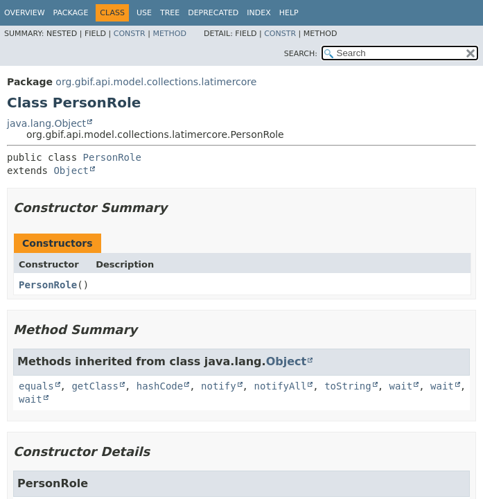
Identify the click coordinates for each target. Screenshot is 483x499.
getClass (94, 386)
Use (144, 12)
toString (347, 386)
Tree (169, 12)
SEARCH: (300, 53)
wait (400, 386)
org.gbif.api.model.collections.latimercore (155, 81)
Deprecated (213, 12)
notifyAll (280, 386)
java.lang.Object (46, 123)
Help (289, 12)
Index (258, 12)
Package (71, 12)
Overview (24, 12)
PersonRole (112, 157)
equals (36, 386)
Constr (130, 33)
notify (218, 386)
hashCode (160, 386)
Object (71, 170)
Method (169, 33)
